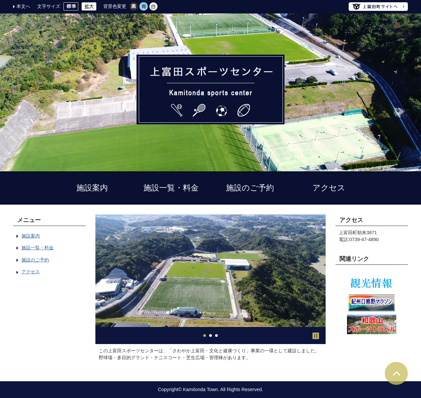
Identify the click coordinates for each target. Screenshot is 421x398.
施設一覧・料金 (171, 187)
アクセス (328, 187)
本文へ (23, 6)
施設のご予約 (250, 187)
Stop (315, 336)
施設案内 (92, 187)
